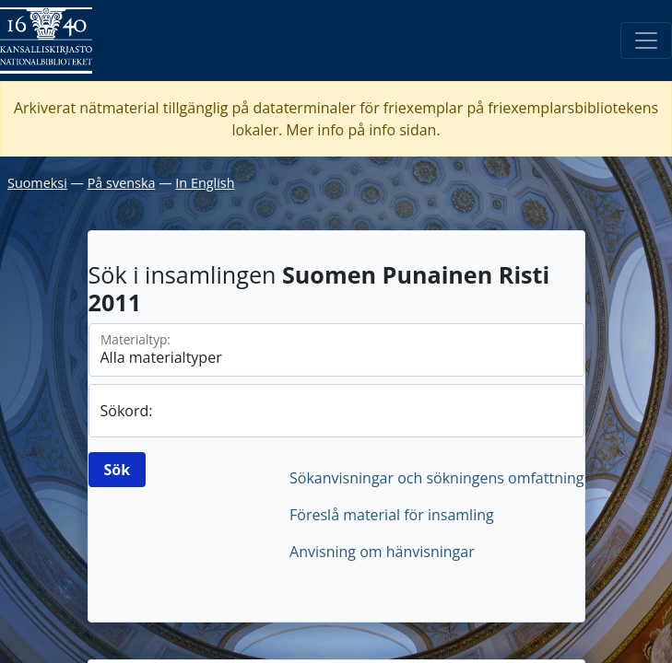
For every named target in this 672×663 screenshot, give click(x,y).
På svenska (122, 183)
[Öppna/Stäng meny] (646, 40)
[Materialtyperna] (336, 350)
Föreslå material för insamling (391, 515)
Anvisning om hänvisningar (382, 551)
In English (204, 183)
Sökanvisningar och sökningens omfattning (436, 478)
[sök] (336, 410)
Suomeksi (37, 183)
